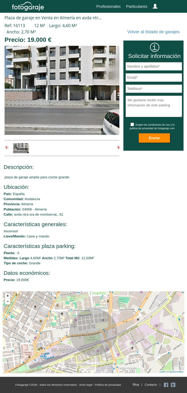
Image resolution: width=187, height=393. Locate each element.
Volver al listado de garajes (153, 31)
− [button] (8, 301)
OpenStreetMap (176, 372)
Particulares (136, 6)
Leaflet (162, 372)
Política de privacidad (108, 384)
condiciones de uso (159, 124)
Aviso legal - (87, 384)
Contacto (151, 384)
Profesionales (108, 6)
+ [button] (8, 296)
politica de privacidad (142, 128)
